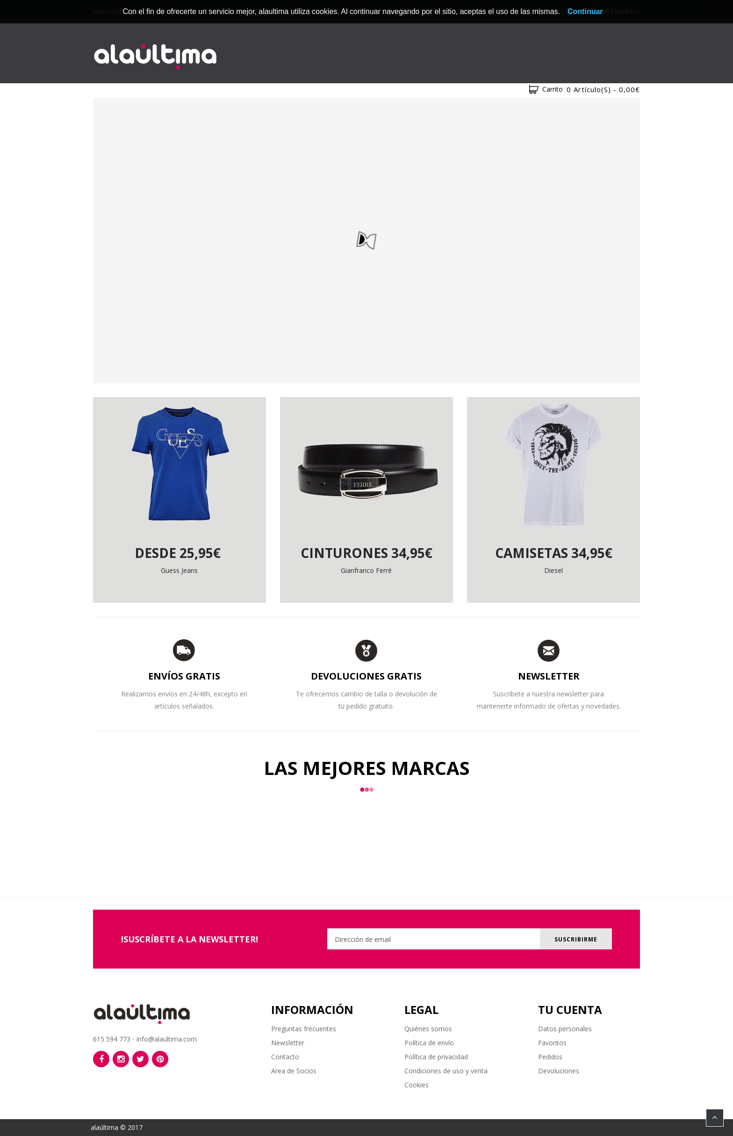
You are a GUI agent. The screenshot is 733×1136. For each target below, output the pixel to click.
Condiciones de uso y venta (446, 1070)
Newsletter (287, 1042)
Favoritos (552, 1042)
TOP (715, 1118)
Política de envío (429, 1042)
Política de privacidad (436, 1056)
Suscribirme (575, 939)
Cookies (416, 1084)
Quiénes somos (428, 1028)
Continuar (585, 11)
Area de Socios (293, 1070)
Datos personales (565, 1028)
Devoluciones (558, 1070)
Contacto (285, 1056)
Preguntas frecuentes (303, 1028)
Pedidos (550, 1056)
